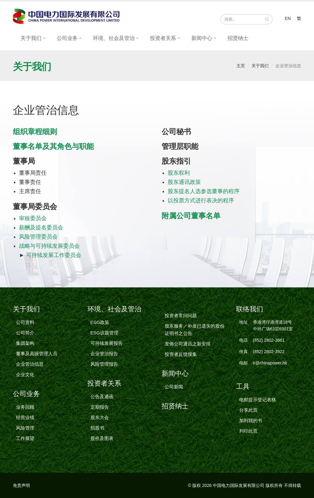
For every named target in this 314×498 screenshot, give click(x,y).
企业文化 (25, 374)
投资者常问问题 (181, 315)
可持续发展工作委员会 (53, 255)
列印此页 (248, 431)
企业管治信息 (30, 364)
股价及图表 (101, 438)
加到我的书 (250, 420)
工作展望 (25, 438)
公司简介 (25, 332)
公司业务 (67, 38)
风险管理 (25, 427)
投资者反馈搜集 (181, 354)
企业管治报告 (104, 353)
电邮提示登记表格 (257, 399)
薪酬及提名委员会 (41, 227)
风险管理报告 (104, 364)
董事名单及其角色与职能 (53, 146)
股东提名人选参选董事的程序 (203, 191)
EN (288, 18)
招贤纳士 (238, 38)
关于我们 (31, 38)
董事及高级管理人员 (36, 353)
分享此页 (248, 410)
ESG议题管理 (104, 332)
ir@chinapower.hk (270, 362)
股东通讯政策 (184, 182)
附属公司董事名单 (191, 216)
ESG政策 (99, 322)
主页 (240, 65)
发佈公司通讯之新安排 (188, 343)
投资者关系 (163, 38)
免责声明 (21, 485)
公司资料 (25, 322)
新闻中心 (201, 38)
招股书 (97, 427)
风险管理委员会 (38, 237)
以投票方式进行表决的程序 (201, 200)
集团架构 (25, 343)
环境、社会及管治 (114, 38)
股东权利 (179, 173)
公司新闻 (174, 386)
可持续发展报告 (106, 343)
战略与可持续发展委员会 (49, 246)
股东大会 (99, 417)
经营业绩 (25, 417)
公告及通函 (101, 396)
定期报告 (99, 407)
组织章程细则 (35, 131)
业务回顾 (25, 407)
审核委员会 (33, 218)
